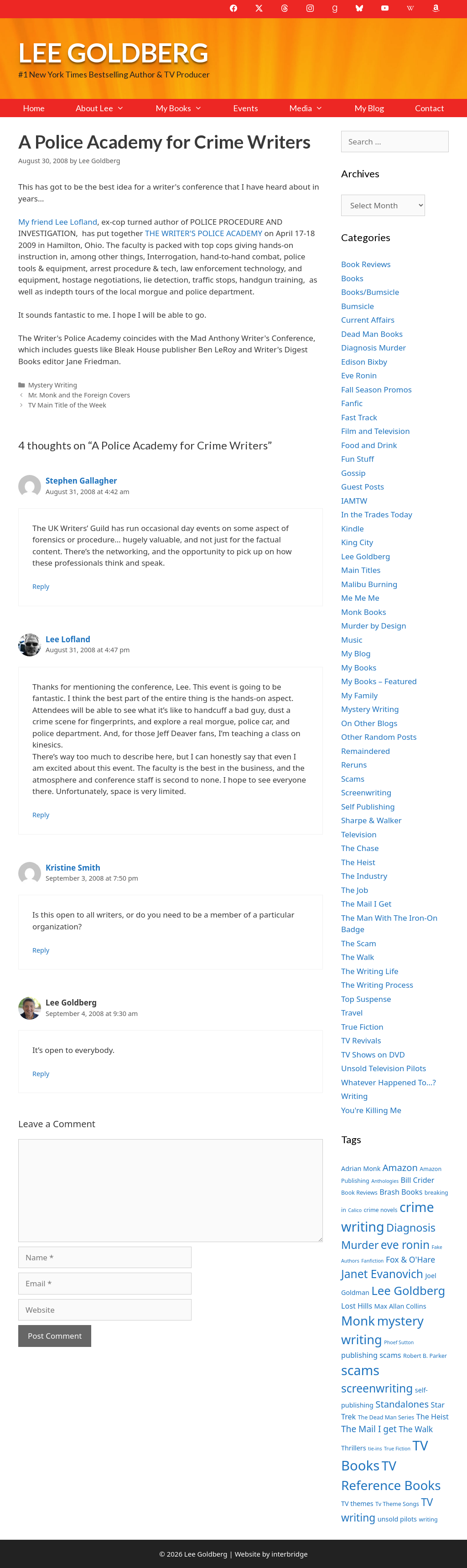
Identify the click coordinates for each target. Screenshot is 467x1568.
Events (245, 108)
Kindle (352, 528)
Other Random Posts (379, 737)
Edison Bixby (364, 361)
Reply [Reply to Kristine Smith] (40, 950)
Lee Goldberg (113, 52)
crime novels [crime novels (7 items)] (381, 1210)
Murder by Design (373, 625)
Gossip (353, 473)
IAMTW (354, 500)
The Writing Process (377, 985)
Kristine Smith (73, 867)
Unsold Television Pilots (383, 1068)
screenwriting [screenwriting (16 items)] (377, 1388)
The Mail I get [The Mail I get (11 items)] (369, 1429)
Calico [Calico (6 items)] (355, 1210)
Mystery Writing (53, 385)
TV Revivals (361, 1040)
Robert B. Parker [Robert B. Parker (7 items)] (425, 1356)
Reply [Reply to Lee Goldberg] (40, 1073)
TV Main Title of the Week (67, 405)
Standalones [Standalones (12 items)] (402, 1404)
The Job (354, 890)
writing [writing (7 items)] (428, 1519)
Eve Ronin (359, 375)
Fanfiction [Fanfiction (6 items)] (372, 1261)
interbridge (289, 1553)
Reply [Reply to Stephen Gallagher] (40, 586)
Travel (352, 1012)
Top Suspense (366, 999)
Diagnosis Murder (373, 347)
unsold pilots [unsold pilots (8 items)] (397, 1519)
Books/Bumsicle (370, 292)
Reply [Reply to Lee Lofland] (40, 814)
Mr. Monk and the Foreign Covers (79, 395)
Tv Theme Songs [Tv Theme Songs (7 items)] (397, 1504)
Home (34, 108)
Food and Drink (369, 445)
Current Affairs (367, 320)
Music (352, 639)
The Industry (364, 876)
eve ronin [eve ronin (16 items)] (405, 1244)
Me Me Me (360, 598)
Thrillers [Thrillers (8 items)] (353, 1448)
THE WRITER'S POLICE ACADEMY (203, 233)
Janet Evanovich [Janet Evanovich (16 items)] (382, 1273)
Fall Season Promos (376, 389)
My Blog (369, 108)
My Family (359, 695)
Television (359, 834)
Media (313, 108)
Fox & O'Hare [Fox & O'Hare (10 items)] (410, 1259)
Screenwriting (366, 792)
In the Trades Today (376, 514)
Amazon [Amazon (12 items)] (400, 1167)
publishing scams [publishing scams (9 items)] (371, 1355)
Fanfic (352, 403)
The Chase (360, 848)
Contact (429, 108)
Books (352, 278)
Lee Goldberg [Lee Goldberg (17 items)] (408, 1291)
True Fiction (362, 1026)
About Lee (108, 108)
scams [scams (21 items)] (360, 1370)
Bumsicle (357, 306)
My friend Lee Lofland (57, 222)
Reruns (354, 764)
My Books (187, 108)
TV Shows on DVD (373, 1054)
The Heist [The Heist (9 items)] (432, 1417)
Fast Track (359, 417)
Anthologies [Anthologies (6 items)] (385, 1181)
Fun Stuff (357, 459)
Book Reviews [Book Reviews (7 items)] (359, 1193)
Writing (354, 1096)
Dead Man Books (372, 334)
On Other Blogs (369, 723)
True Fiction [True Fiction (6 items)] (397, 1448)
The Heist (358, 862)
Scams (352, 779)
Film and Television (375, 431)
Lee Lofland (68, 639)
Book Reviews (366, 264)
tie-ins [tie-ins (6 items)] (375, 1448)
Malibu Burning (369, 584)
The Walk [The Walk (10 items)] (416, 1429)
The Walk (357, 957)
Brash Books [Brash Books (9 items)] (400, 1192)
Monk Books (363, 612)
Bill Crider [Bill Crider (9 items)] (417, 1180)
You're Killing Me (371, 1110)
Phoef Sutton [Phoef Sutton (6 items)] (399, 1342)
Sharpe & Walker (371, 820)
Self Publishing (368, 806)
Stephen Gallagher (81, 480)
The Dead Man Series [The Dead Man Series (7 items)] (386, 1417)
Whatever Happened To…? (388, 1082)
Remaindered (365, 751)
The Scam (358, 943)
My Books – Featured (379, 681)
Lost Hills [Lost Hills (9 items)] (356, 1306)
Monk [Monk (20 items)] (358, 1320)
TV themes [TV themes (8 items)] (357, 1503)
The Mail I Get (366, 903)
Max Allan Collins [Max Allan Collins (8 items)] (400, 1306)
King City (357, 542)
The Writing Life (370, 971)
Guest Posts (362, 486)
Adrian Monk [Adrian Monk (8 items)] (360, 1168)
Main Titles (360, 570)
